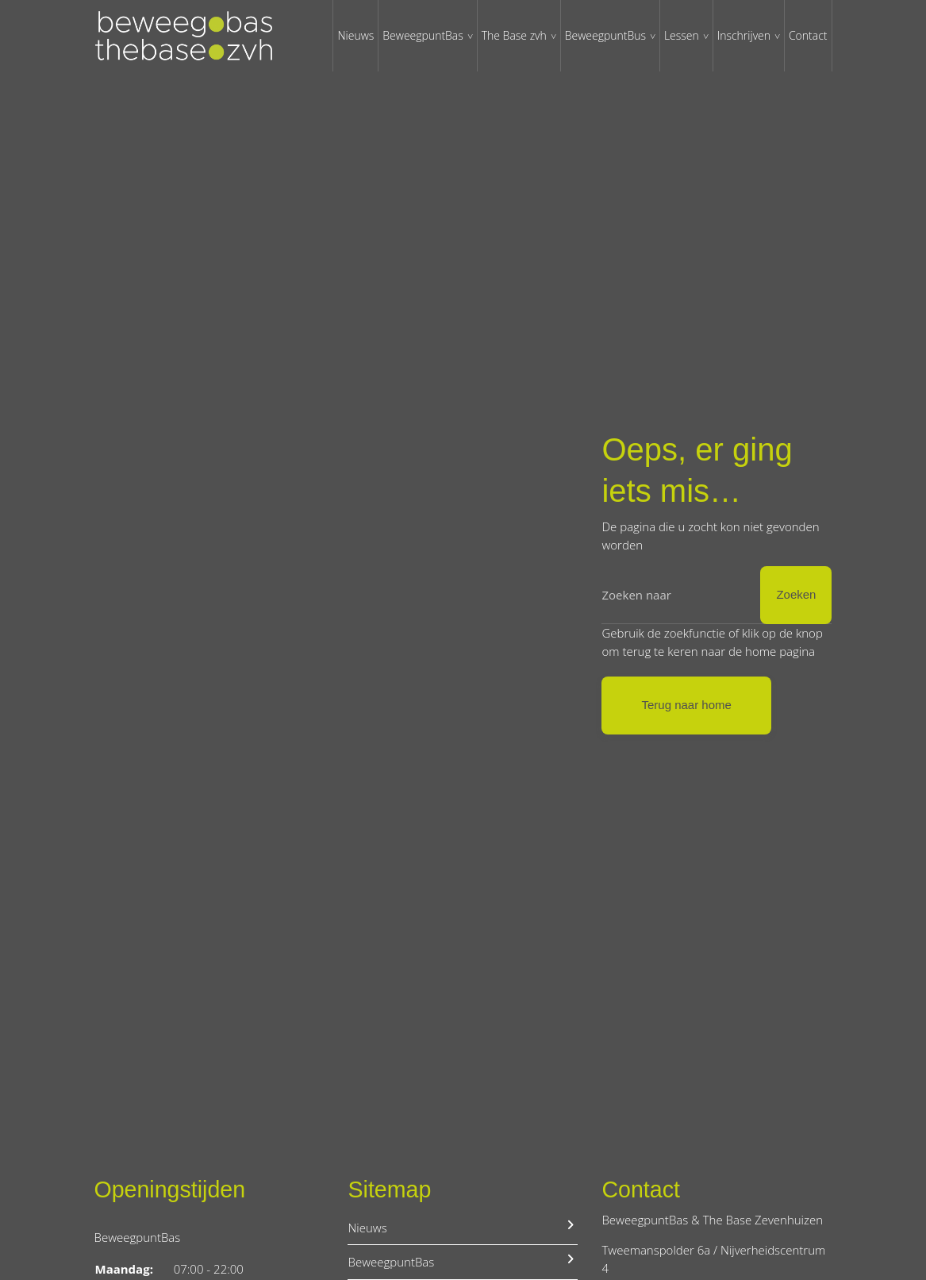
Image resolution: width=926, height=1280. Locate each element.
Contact (808, 35)
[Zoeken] (716, 595)
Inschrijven (743, 35)
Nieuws (355, 35)
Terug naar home (686, 704)
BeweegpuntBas (422, 35)
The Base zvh (514, 35)
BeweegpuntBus (605, 35)
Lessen (681, 35)
